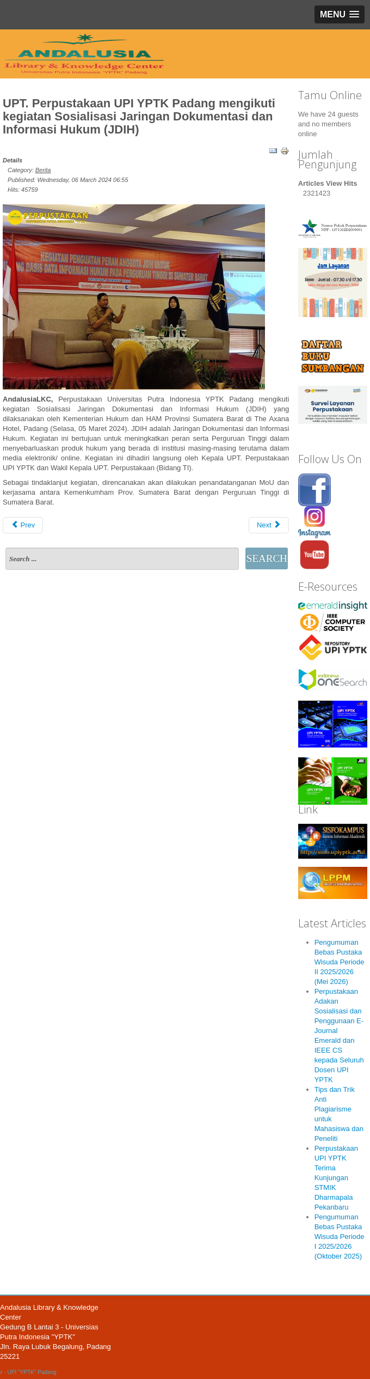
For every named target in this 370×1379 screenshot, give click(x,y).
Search (266, 558)
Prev (23, 525)
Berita (43, 170)
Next (269, 525)
